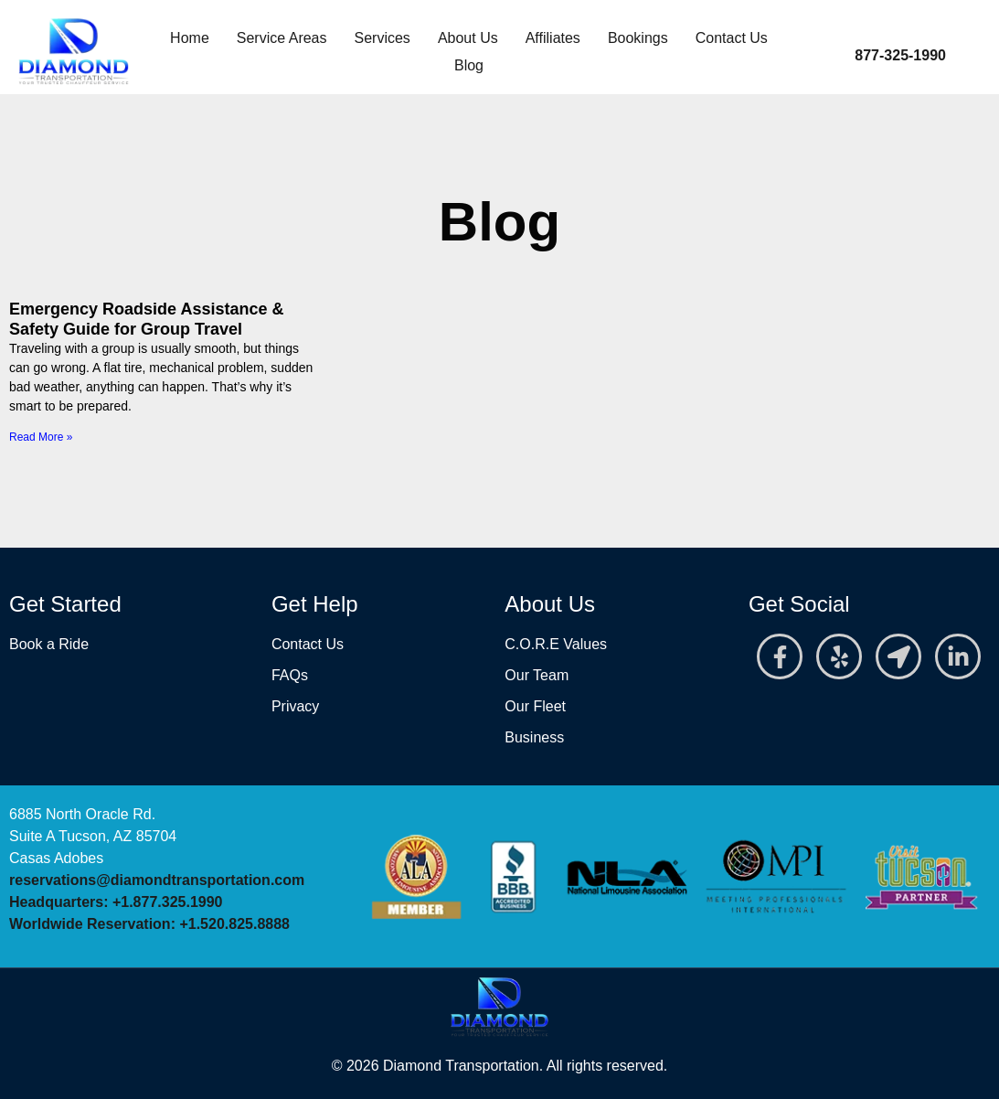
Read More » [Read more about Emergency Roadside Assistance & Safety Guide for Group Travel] (40, 437)
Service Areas (282, 38)
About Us (468, 38)
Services (382, 38)
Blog (469, 65)
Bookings (638, 38)
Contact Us (732, 38)
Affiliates (553, 38)
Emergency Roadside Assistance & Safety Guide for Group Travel (146, 319)
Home (189, 38)
